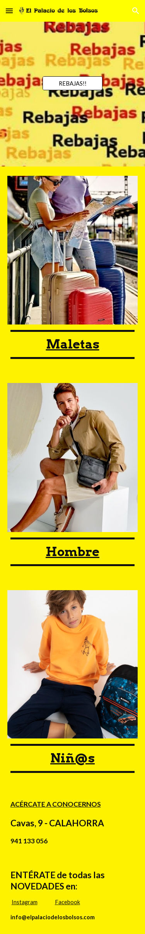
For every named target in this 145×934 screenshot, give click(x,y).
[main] (72, 344)
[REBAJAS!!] (72, 83)
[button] (9, 10)
